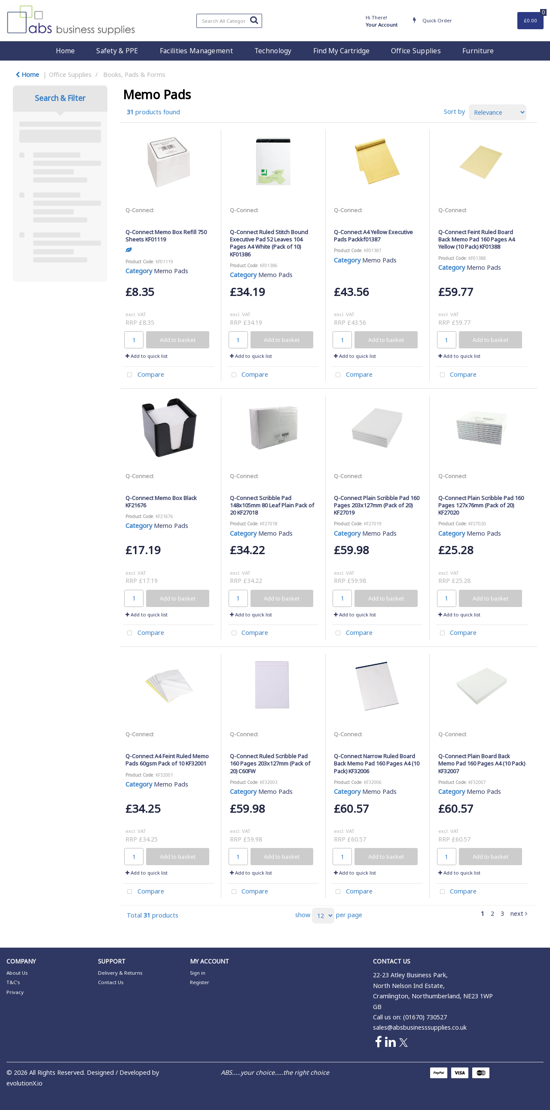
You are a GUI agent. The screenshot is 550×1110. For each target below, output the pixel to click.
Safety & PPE (117, 50)
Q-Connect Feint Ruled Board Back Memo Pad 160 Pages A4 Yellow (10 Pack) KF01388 (476, 239)
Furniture (478, 50)
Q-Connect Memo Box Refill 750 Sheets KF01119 (166, 235)
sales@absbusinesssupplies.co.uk (420, 1027)
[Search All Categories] (229, 21)
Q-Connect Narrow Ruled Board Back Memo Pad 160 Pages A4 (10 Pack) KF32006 (376, 763)
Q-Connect (139, 210)
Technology (273, 50)
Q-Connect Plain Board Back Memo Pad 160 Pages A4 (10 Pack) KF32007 (481, 763)
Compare (143, 375)
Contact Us (110, 982)
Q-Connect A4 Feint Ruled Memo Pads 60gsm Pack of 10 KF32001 (167, 759)
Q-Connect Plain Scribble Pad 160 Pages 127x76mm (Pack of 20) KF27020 (481, 505)
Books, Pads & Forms (134, 74)
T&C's (13, 982)
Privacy (15, 992)
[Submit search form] (254, 19)
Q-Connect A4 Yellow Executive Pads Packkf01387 (373, 235)
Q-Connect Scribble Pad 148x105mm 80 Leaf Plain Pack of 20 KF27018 (272, 505)
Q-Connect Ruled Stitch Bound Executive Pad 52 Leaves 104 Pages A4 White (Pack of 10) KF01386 (269, 243)
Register (199, 982)
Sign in (197, 973)
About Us (17, 973)
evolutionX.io (24, 1083)
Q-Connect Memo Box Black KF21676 (161, 501)
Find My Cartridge (341, 50)
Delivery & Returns (120, 973)
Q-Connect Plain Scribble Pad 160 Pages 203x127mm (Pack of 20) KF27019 (376, 505)
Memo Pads (171, 271)
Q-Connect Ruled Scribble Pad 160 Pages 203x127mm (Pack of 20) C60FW (270, 763)
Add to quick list (146, 356)
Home (65, 50)
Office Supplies (416, 50)
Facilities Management (196, 50)
